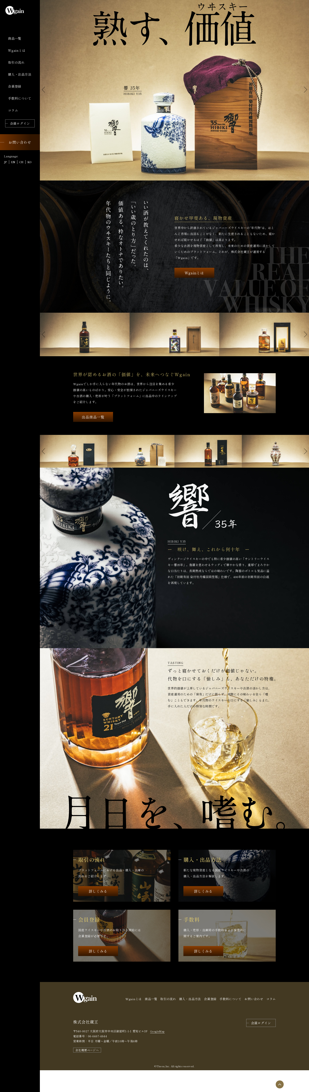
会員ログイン (261, 1044)
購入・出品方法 (190, 1021)
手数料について (230, 1021)
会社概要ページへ (87, 1072)
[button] (304, 89)
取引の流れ (168, 1021)
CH (21, 162)
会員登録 (210, 1021)
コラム (271, 1021)
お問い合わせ (253, 1021)
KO (29, 162)
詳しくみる (98, 913)
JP (5, 162)
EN (13, 162)
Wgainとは (194, 318)
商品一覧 (151, 1021)
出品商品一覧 (93, 438)
